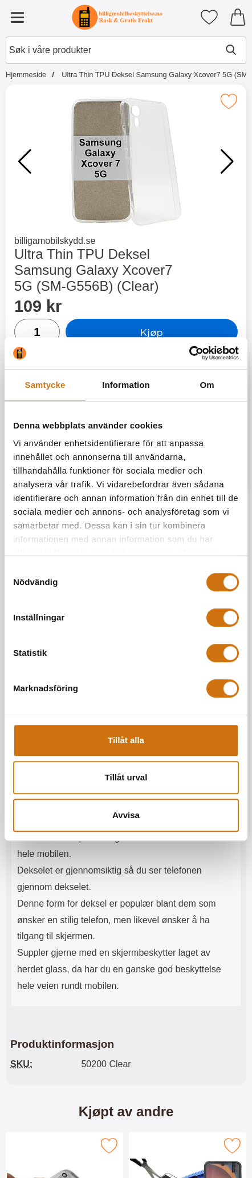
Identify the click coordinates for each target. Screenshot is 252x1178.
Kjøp (151, 332)
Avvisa (126, 815)
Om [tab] (207, 385)
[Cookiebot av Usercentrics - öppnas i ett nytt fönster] (189, 353)
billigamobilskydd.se (54, 241)
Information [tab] (126, 385)
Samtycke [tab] (45, 385)
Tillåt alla (126, 740)
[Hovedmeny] (17, 17)
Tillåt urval (126, 777)
